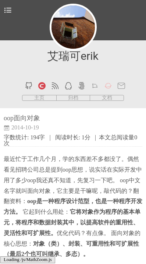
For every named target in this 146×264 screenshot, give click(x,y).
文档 (107, 97)
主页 (39, 97)
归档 (73, 97)
